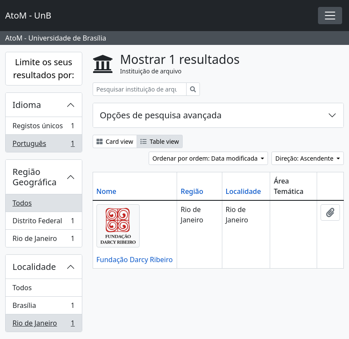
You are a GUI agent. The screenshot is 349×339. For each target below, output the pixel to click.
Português (43, 145)
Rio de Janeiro (43, 240)
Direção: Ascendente (305, 158)
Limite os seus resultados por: (43, 68)
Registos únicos (43, 127)
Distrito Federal (43, 222)
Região (192, 191)
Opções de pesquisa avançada (161, 115)
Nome (107, 191)
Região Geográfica (34, 177)
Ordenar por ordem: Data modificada (206, 158)
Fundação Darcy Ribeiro (135, 259)
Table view (159, 141)
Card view (115, 141)
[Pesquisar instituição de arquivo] (140, 89)
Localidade (34, 266)
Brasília (43, 307)
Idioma (26, 105)
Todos (22, 203)
